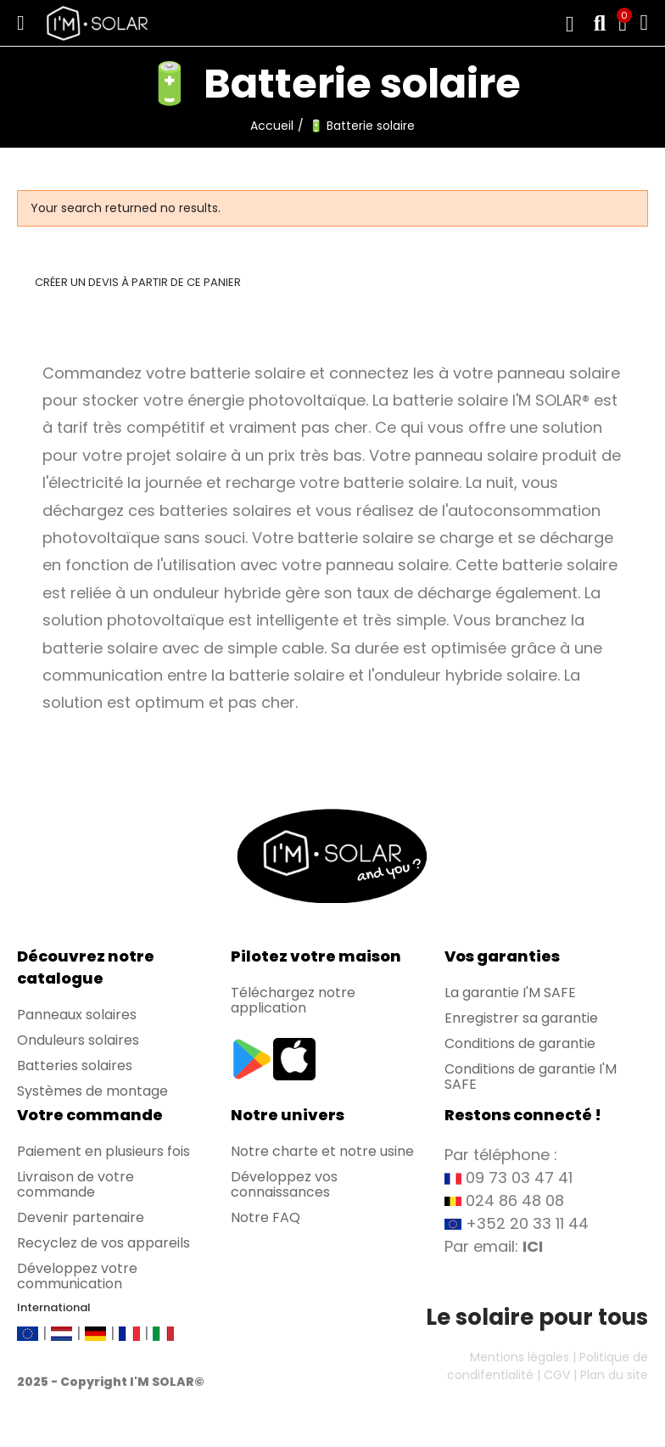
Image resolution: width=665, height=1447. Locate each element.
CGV (557, 1374)
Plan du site (614, 1374)
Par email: (493, 1246)
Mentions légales (519, 1357)
